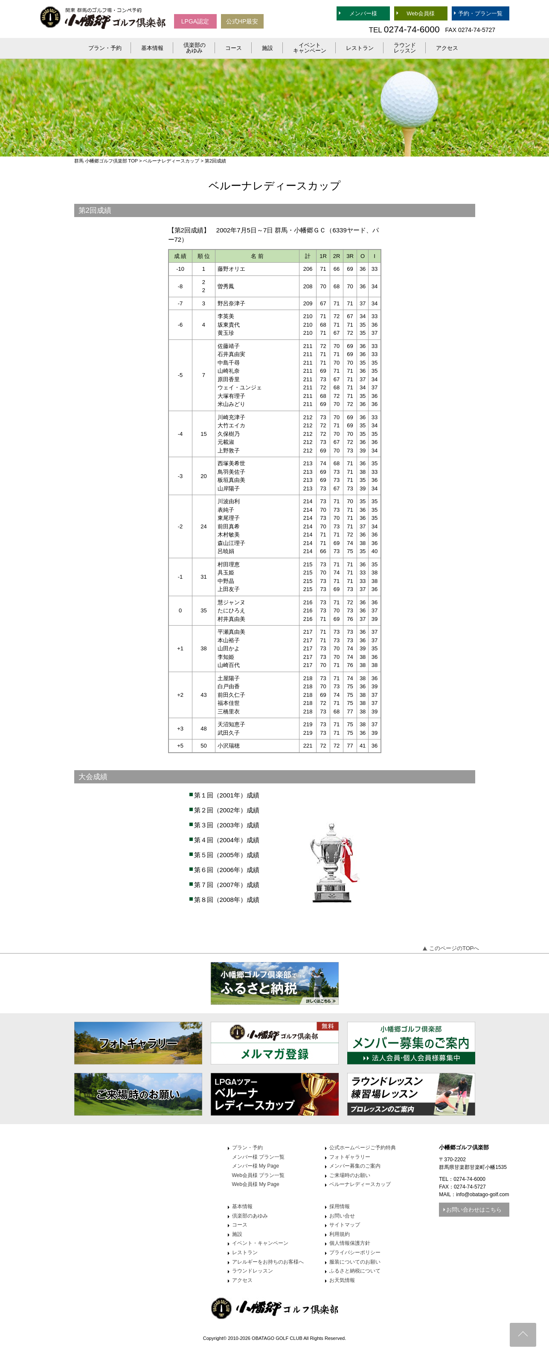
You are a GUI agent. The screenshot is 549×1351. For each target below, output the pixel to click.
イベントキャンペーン (309, 47)
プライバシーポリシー (355, 1252)
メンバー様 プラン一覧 (258, 1157)
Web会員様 (421, 13)
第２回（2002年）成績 (226, 810)
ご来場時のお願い (349, 1175)
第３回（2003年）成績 (226, 825)
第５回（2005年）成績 (226, 854)
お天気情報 (342, 1280)
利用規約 (339, 1234)
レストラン (360, 48)
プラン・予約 (105, 48)
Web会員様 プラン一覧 (258, 1175)
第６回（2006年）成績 (226, 869)
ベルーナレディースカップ (171, 160)
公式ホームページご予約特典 (362, 1148)
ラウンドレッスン (405, 47)
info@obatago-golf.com (482, 1194)
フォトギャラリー (349, 1157)
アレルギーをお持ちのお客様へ (268, 1262)
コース (233, 48)
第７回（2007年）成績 (226, 884)
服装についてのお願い (355, 1262)
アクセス (447, 48)
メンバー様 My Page (255, 1166)
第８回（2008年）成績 (226, 899)
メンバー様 (363, 13)
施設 (267, 48)
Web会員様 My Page (255, 1184)
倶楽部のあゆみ (194, 47)
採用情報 (339, 1206)
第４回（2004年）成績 (226, 840)
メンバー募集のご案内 (355, 1166)
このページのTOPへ (454, 948)
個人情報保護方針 (349, 1243)
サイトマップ (344, 1225)
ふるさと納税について (355, 1271)
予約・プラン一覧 (480, 13)
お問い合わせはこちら (474, 1209)
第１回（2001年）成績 (226, 795)
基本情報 (152, 48)
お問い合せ (342, 1216)
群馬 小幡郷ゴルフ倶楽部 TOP (106, 160)
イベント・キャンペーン (260, 1243)
